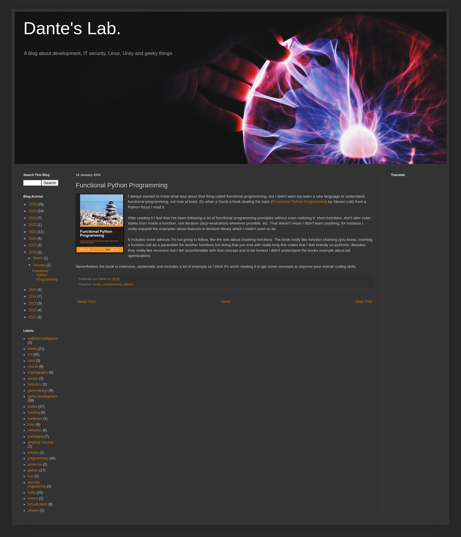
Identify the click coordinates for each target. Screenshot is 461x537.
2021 (33, 232)
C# (30, 355)
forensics (35, 384)
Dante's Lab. (72, 28)
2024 (33, 211)
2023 (33, 218)
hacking (34, 412)
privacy (33, 452)
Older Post (363, 302)
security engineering (37, 484)
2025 (33, 204)
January (39, 265)
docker (33, 379)
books (97, 284)
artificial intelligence (43, 338)
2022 (33, 225)
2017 (33, 245)
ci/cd (31, 361)
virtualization (37, 504)
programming (112, 284)
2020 (33, 238)
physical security (40, 442)
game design (38, 390)
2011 (33, 317)
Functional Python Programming (299, 201)
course (33, 367)
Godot (32, 407)
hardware (35, 419)
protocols (35, 464)
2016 (33, 252)
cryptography (38, 372)
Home (225, 302)
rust (31, 476)
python (128, 284)
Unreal (33, 498)
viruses (33, 510)
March (38, 258)
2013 (33, 303)
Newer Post (86, 302)
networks (35, 430)
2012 (33, 310)
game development (42, 396)
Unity (32, 493)
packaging (36, 436)
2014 (33, 296)
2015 (33, 290)
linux (31, 424)
